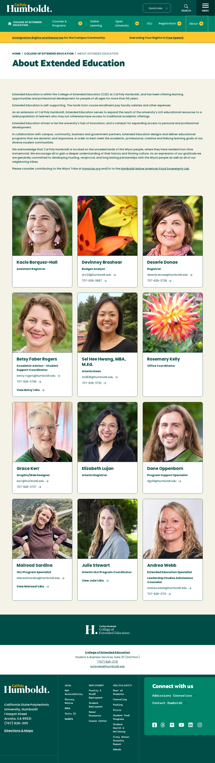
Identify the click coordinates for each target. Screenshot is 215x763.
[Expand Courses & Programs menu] (80, 24)
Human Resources (95, 714)
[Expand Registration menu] (179, 24)
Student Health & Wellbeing (119, 728)
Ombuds (117, 749)
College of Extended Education (25, 24)
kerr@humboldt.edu (30, 481)
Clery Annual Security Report (121, 740)
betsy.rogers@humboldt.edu (36, 376)
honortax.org (91, 169)
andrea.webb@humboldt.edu (167, 588)
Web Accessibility (74, 692)
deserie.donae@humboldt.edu (167, 275)
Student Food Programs (121, 717)
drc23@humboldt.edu (96, 275)
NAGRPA (69, 719)
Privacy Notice (69, 701)
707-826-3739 (157, 281)
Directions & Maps (18, 731)
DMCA (67, 708)
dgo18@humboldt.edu (161, 481)
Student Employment (96, 705)
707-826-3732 (91, 383)
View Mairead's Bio (30, 586)
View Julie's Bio (93, 580)
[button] (157, 8)
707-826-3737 (26, 487)
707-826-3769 (26, 381)
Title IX (70, 713)
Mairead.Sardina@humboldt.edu (38, 578)
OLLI (149, 23)
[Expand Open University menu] (137, 24)
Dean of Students (118, 692)
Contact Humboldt (167, 703)
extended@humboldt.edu (107, 666)
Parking (118, 704)
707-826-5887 (92, 281)
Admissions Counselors (172, 695)
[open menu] (205, 8)
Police (117, 710)
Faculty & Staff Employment (96, 694)
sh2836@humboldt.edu (97, 377)
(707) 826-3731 (107, 662)
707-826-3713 (156, 594)
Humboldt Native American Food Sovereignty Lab (155, 169)
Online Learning (96, 23)
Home (16, 53)
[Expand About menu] (201, 24)
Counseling (120, 699)
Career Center (98, 720)
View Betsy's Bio (28, 390)
